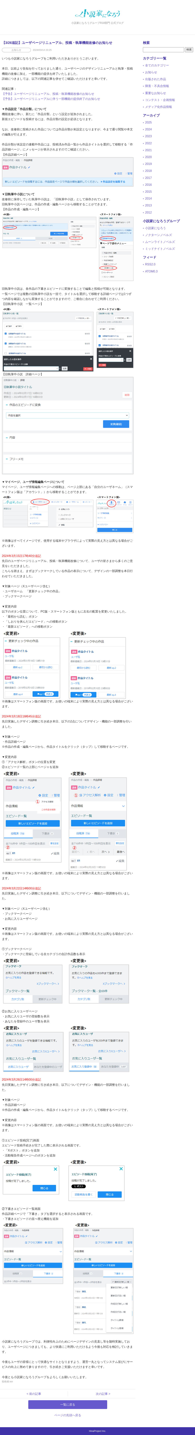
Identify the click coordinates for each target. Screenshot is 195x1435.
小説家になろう (155, 228)
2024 (148, 129)
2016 (148, 184)
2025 (148, 122)
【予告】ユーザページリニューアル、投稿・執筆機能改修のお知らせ (48, 93)
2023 (148, 136)
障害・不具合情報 (157, 86)
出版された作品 (155, 79)
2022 (148, 143)
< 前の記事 (35, 1393)
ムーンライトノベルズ (160, 241)
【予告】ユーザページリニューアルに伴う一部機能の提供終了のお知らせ (51, 98)
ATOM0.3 (151, 271)
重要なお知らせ (155, 93)
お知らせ (151, 72)
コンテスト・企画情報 (160, 100)
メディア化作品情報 (158, 106)
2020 (148, 157)
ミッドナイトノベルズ (160, 248)
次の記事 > (101, 1393)
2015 (148, 191)
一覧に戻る (67, 1404)
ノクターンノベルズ (158, 235)
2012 (148, 212)
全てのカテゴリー (157, 65)
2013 (148, 205)
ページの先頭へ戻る (67, 1415)
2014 (148, 198)
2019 (148, 163)
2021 (148, 150)
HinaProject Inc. (97, 1431)
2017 (148, 177)
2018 (148, 170)
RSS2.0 (150, 264)
